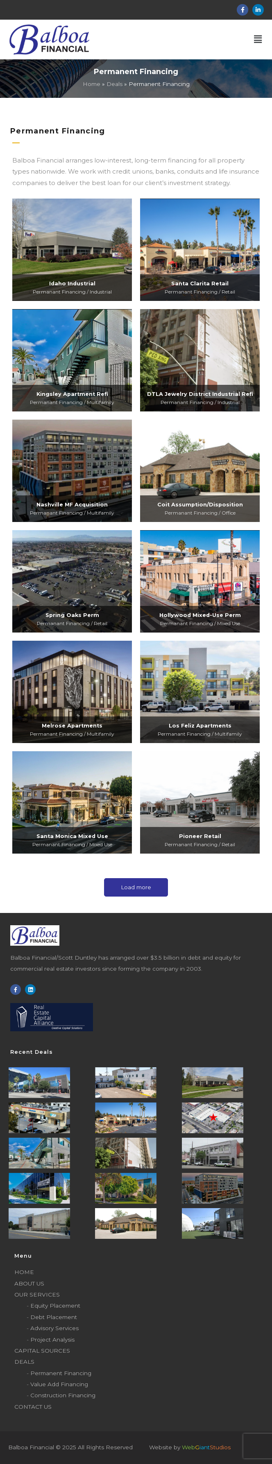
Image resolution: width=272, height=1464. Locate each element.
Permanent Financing (60, 1373)
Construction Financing (62, 1395)
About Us (29, 1283)
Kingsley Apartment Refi (72, 394)
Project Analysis (52, 1339)
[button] (181, 39)
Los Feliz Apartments (200, 726)
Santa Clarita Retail (200, 283)
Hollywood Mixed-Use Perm (200, 615)
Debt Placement (53, 1317)
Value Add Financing (59, 1384)
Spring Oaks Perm (72, 615)
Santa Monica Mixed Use (72, 836)
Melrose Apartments (72, 726)
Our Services (37, 1294)
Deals (24, 1361)
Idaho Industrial (72, 283)
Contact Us (33, 1406)
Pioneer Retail (200, 836)
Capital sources (42, 1350)
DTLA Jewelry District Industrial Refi (200, 394)
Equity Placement (55, 1305)
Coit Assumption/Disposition (200, 505)
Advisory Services (54, 1328)
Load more (136, 887)
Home (24, 1272)
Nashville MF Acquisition (72, 505)
